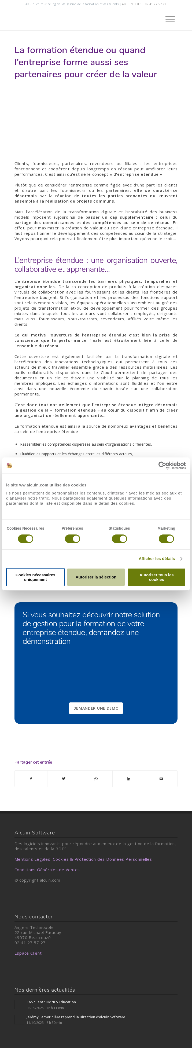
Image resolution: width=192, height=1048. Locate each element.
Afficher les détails (157, 558)
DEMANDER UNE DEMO (96, 708)
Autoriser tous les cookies (156, 577)
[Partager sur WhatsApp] (96, 779)
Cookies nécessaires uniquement (35, 577)
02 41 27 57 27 (156, 4)
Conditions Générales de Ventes (47, 869)
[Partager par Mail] (161, 779)
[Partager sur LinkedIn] (129, 779)
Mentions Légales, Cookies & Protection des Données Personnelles (83, 859)
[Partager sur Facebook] (31, 779)
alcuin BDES (132, 4)
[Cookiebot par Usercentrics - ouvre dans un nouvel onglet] (162, 465)
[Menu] (167, 19)
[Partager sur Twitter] (63, 779)
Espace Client (28, 953)
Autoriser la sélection (96, 577)
